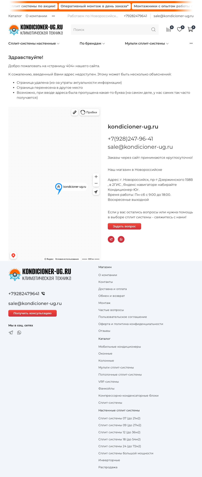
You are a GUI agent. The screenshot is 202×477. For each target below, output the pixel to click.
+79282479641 (135, 16)
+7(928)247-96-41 (130, 138)
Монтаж (104, 303)
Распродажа (107, 467)
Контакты (105, 282)
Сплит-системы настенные (34, 43)
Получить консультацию (32, 313)
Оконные (105, 353)
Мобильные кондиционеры (119, 346)
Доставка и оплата (112, 289)
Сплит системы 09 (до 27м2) (119, 425)
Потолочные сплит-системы (120, 374)
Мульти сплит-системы (147, 43)
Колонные (106, 360)
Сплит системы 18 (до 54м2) (119, 439)
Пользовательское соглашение (122, 317)
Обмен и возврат (111, 296)
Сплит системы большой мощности (125, 453)
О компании (36, 16)
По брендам (92, 43)
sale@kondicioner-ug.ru (174, 16)
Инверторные (109, 460)
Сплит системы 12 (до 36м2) (119, 432)
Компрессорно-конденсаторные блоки (128, 395)
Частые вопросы (111, 310)
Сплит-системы (110, 403)
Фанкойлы (106, 388)
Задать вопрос (124, 226)
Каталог (15, 16)
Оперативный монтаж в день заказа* (99, 6)
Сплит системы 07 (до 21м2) (119, 418)
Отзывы (104, 331)
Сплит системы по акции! (36, 6)
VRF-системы (108, 381)
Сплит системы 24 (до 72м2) (119, 446)
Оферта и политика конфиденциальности (130, 324)
